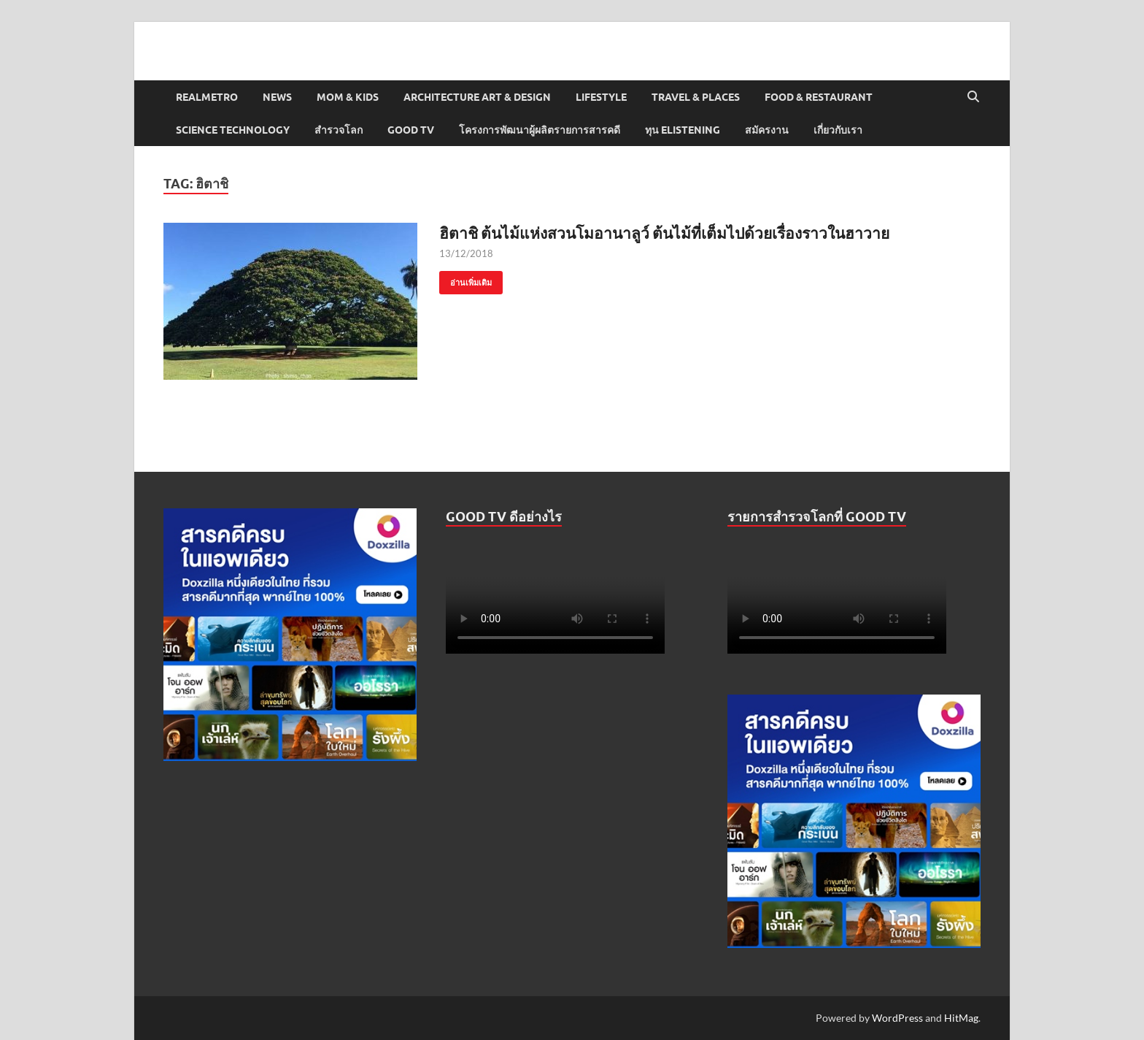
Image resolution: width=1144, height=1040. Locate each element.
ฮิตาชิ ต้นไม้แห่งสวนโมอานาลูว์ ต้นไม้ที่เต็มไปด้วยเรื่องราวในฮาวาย (664, 232)
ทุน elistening (682, 130)
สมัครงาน (767, 130)
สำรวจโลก (338, 130)
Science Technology (233, 130)
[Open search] (973, 97)
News (277, 97)
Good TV (410, 130)
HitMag (961, 1018)
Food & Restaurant (819, 97)
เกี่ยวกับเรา (837, 130)
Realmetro (207, 97)
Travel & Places (696, 97)
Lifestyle (601, 97)
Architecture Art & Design (477, 97)
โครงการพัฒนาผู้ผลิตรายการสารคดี (539, 130)
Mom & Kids (348, 97)
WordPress (897, 1018)
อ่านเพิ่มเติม (465, 279)
